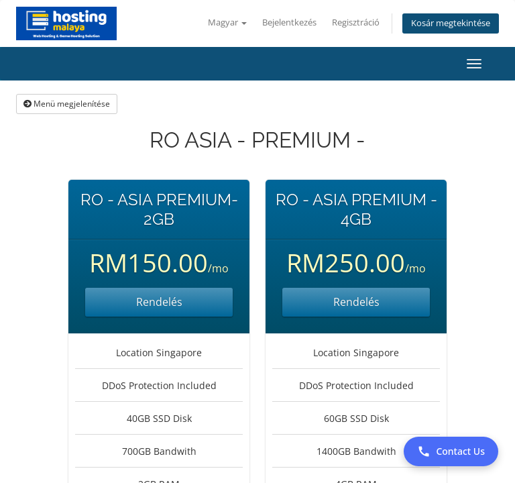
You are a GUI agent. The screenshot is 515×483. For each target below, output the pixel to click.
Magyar (227, 22)
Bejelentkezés (289, 22)
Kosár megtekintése (450, 23)
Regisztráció (356, 22)
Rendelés (159, 301)
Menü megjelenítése (66, 103)
